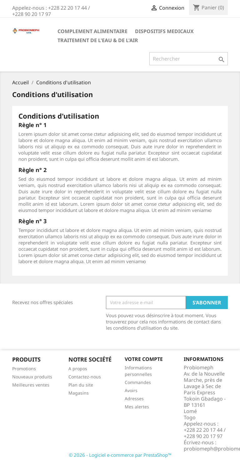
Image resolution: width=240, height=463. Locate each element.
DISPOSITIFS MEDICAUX (164, 31)
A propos (77, 369)
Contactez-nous (84, 377)
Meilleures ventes (30, 385)
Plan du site (80, 385)
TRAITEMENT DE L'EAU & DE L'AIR (98, 40)
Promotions (24, 369)
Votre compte (144, 359)
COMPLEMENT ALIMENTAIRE (93, 31)
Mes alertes (137, 407)
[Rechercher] (188, 58)
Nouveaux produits (32, 377)
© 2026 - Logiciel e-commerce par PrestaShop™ (120, 455)
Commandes (138, 382)
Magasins (78, 393)
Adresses (134, 398)
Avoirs (131, 390)
